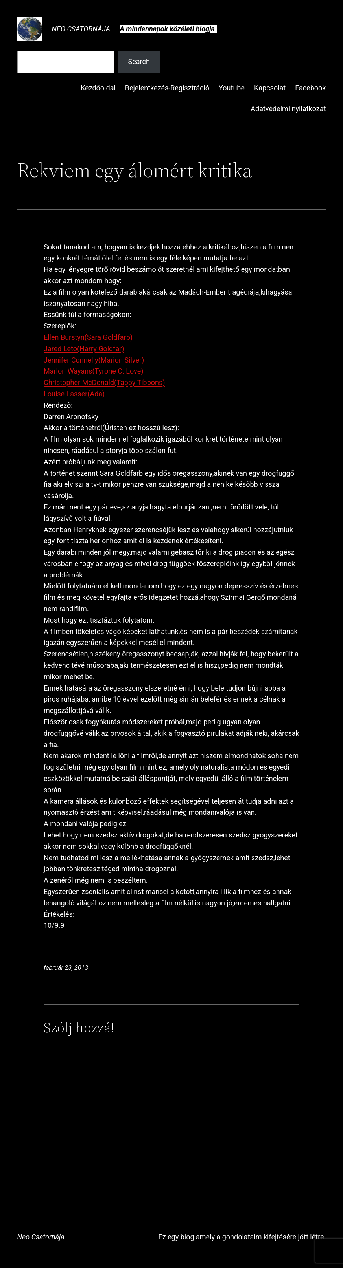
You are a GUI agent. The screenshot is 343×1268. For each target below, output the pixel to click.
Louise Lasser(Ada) (74, 394)
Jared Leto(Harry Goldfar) (84, 348)
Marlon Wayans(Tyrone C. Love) (94, 371)
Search (139, 61)
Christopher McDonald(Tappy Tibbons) (104, 382)
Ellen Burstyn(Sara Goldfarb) (88, 337)
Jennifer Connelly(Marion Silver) (94, 360)
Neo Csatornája (81, 29)
